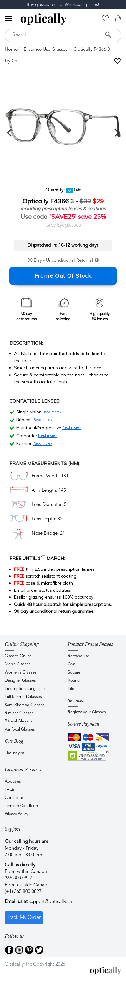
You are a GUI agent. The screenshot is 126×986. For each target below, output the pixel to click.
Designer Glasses (20, 681)
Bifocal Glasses (18, 721)
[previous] (10, 132)
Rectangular (78, 656)
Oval (72, 664)
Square (74, 672)
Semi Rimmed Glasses (24, 705)
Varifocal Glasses (20, 729)
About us (13, 781)
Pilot (72, 689)
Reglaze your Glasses (87, 712)
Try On (11, 61)
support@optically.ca (50, 901)
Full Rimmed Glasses (23, 697)
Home (11, 49)
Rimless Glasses (19, 713)
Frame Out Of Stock (63, 275)
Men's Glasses (18, 664)
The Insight (14, 753)
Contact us (14, 798)
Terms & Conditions (22, 806)
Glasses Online (18, 656)
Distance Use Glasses (45, 49)
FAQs (10, 790)
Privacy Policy (16, 814)
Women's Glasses (21, 672)
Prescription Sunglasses (26, 689)
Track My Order (24, 917)
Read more (52, 412)
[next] (116, 132)
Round (74, 681)
